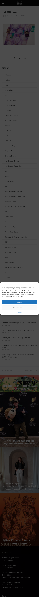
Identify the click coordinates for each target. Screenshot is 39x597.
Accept (19, 302)
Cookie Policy (18, 312)
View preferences (19, 308)
